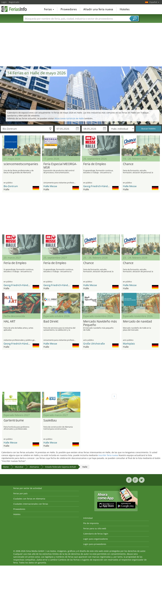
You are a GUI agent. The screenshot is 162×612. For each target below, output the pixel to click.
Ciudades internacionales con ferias (30, 503)
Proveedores (69, 9)
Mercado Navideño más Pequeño (100, 323)
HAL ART (9, 321)
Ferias (49, 9)
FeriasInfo (15, 9)
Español (154, 2)
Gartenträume (14, 420)
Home (6, 466)
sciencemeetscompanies (21, 164)
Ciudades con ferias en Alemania (29, 498)
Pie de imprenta (91, 523)
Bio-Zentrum (11, 186)
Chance (128, 164)
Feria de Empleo (94, 164)
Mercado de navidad (137, 321)
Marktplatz (129, 343)
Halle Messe (50, 186)
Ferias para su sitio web (94, 528)
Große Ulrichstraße (94, 343)
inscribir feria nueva (108, 455)
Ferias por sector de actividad (27, 488)
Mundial (19, 466)
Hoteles (125, 9)
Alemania (34, 466)
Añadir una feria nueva (98, 9)
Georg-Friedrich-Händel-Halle (99, 186)
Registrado (14, 2)
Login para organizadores (95, 538)
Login (4, 2)
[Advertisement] (81, 44)
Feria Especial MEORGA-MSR (60, 165)
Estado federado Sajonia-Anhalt (60, 466)
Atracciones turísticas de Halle (69, 118)
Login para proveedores (94, 544)
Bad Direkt (50, 321)
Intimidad (88, 518)
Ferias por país (20, 493)
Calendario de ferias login (95, 533)
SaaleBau (50, 420)
